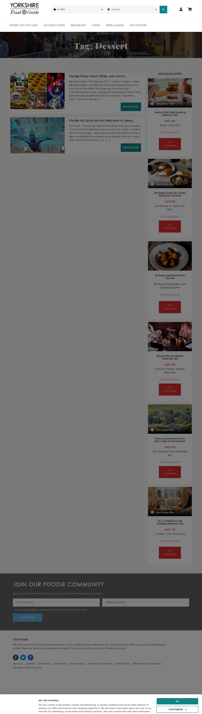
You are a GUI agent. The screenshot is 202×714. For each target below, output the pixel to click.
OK (177, 683)
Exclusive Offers (54, 25)
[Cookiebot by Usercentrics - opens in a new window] (19, 708)
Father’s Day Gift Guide (23, 25)
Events (96, 25)
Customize (177, 691)
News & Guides (115, 25)
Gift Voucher (138, 25)
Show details (45, 708)
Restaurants (78, 25)
